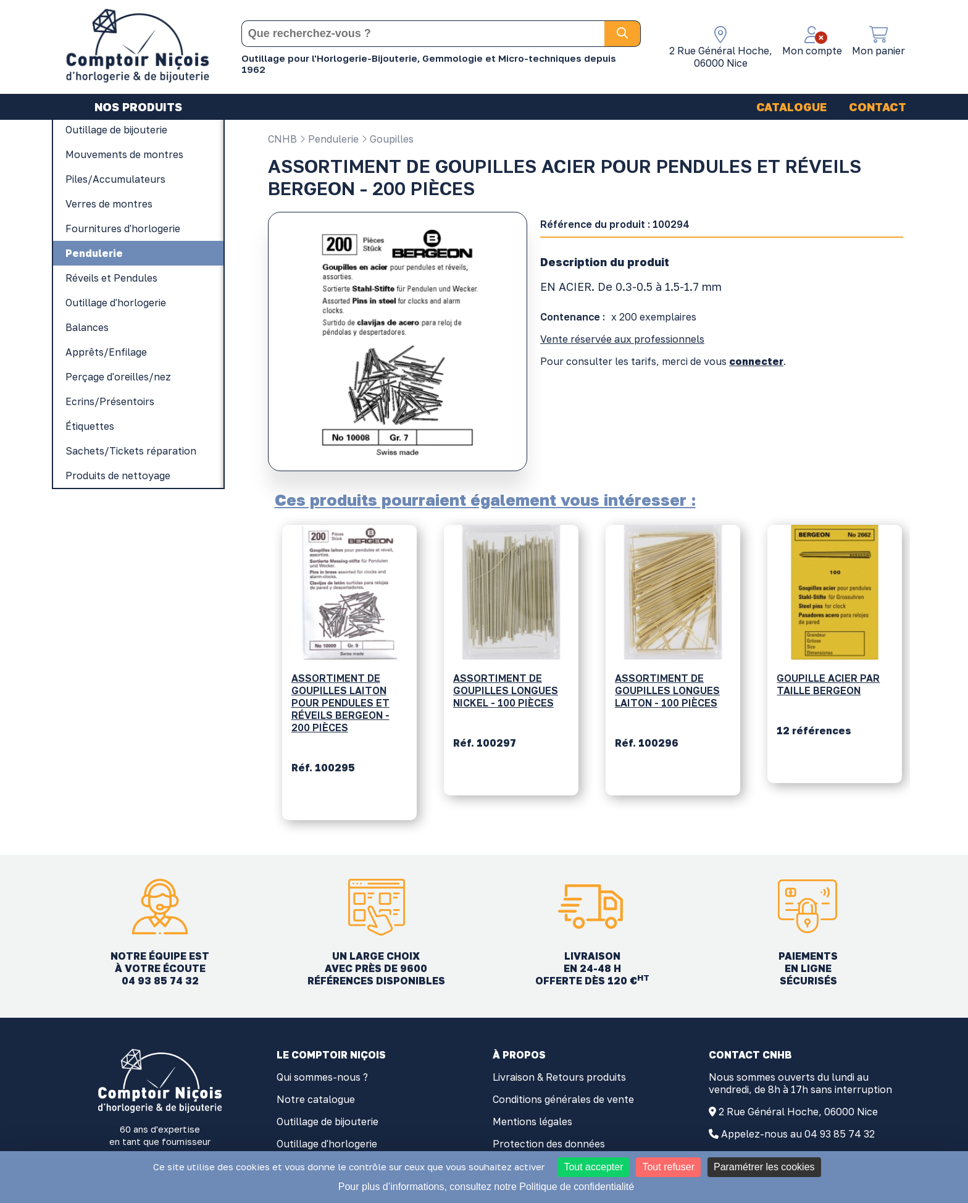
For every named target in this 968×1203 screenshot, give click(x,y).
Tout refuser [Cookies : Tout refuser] (668, 1167)
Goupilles (387, 139)
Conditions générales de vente (563, 1099)
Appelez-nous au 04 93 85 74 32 (798, 1134)
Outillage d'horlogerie (327, 1144)
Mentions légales (532, 1121)
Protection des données (549, 1144)
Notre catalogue (316, 1099)
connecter (756, 361)
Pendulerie (329, 139)
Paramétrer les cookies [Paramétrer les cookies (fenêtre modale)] (764, 1167)
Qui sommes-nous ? (322, 1077)
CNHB (282, 139)
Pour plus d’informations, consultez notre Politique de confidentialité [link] (486, 1186)
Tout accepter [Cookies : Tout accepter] (593, 1167)
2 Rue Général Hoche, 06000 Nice (798, 1111)
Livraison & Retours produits (559, 1077)
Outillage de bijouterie (327, 1121)
